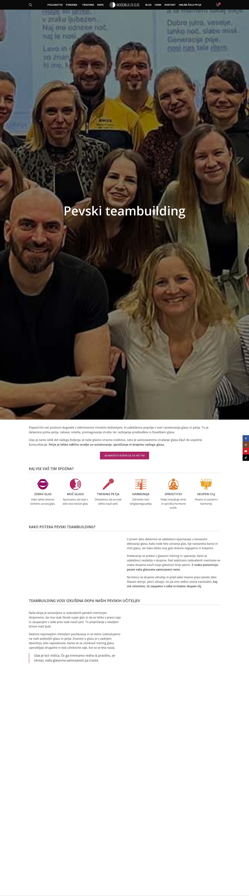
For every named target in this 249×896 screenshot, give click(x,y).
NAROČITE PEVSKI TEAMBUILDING (125, 706)
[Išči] (30, 5)
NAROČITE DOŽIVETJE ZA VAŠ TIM (124, 455)
